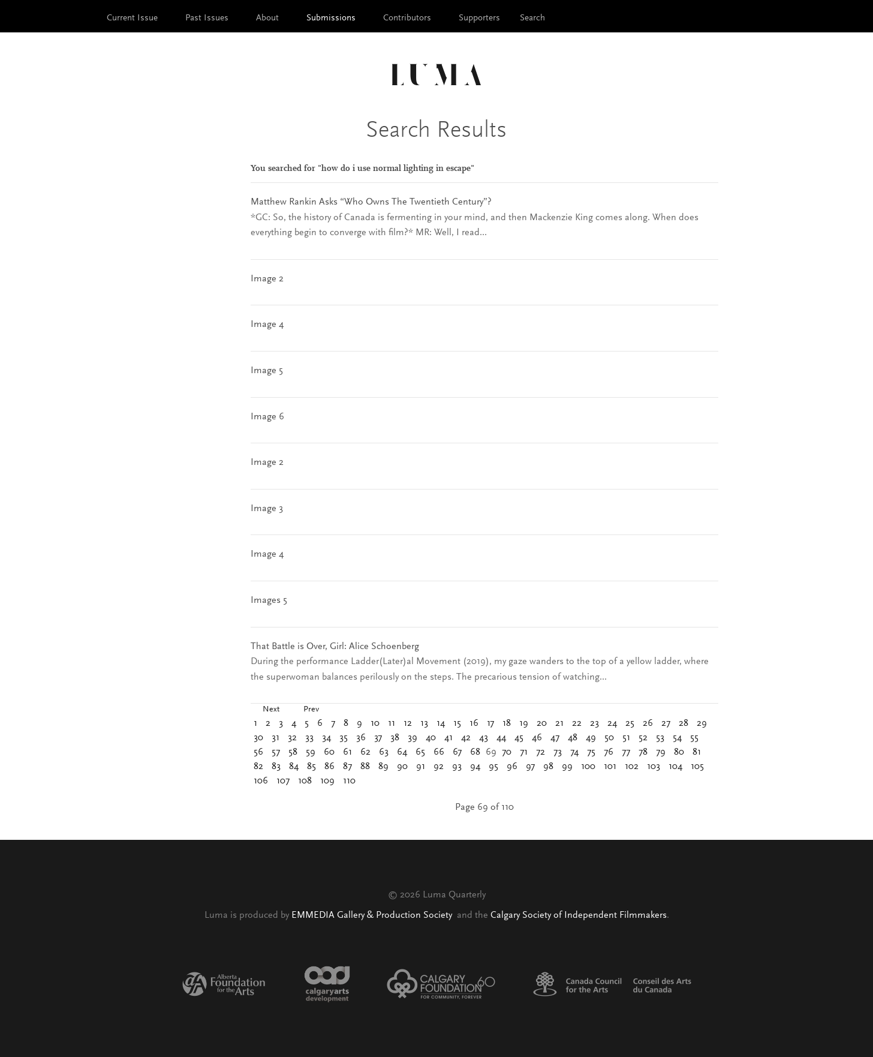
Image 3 (267, 509)
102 (632, 766)
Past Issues (206, 18)
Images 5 (269, 600)
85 (311, 766)
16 (473, 723)
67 (457, 752)
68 (475, 752)
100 (588, 766)
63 (384, 752)
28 (683, 723)
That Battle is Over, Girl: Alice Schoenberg (335, 646)
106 (261, 781)
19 (523, 723)
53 (660, 738)
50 (609, 738)
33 (309, 738)
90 (402, 766)
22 (577, 723)
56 (258, 752)
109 (327, 781)
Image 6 (267, 417)
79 (661, 752)
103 (653, 766)
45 (518, 738)
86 (329, 766)
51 (626, 738)
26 (648, 723)
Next (271, 709)
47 (554, 738)
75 (591, 752)
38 (394, 738)
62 (365, 752)
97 (530, 766)
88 (365, 766)
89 (383, 766)
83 (276, 766)
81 (697, 752)
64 (402, 752)
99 (567, 766)
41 (448, 738)
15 (457, 723)
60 (329, 752)
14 (440, 723)
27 (665, 723)
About (267, 18)
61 (347, 752)
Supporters (479, 18)
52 (643, 738)
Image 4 (267, 324)
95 (493, 766)
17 (490, 723)
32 (292, 738)
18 (506, 723)
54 (677, 738)
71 (524, 752)
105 (697, 766)
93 (457, 766)
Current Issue (132, 18)
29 (702, 723)
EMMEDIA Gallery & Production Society (372, 915)
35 (343, 738)
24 (612, 723)
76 (608, 752)
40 (431, 738)
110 (349, 781)
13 (424, 723)
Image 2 (267, 279)
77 (626, 752)
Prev (311, 709)
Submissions (331, 18)
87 (347, 766)
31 (275, 738)
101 (610, 766)
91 (420, 766)
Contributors (407, 18)
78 (643, 752)
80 (679, 752)
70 (506, 752)
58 (292, 752)
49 (591, 738)
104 (675, 766)
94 (475, 766)
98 (548, 766)
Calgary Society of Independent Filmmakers (578, 915)
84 (294, 766)
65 (420, 752)
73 (557, 752)
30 (258, 738)
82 (258, 766)
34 (326, 738)
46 (537, 738)
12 (408, 723)
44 (501, 738)
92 (439, 766)
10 (375, 723)
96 (512, 766)
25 (629, 723)
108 (305, 781)
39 (412, 738)
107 (283, 781)
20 (542, 723)
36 (361, 738)
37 (378, 738)
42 (466, 738)
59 (310, 752)
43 (483, 738)
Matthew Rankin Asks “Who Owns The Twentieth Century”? (371, 202)
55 (694, 738)
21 (559, 723)
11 (391, 723)
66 (439, 752)
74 (574, 752)
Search (532, 18)
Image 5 (267, 371)
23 (594, 723)
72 (540, 752)
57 (276, 752)
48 (572, 738)
